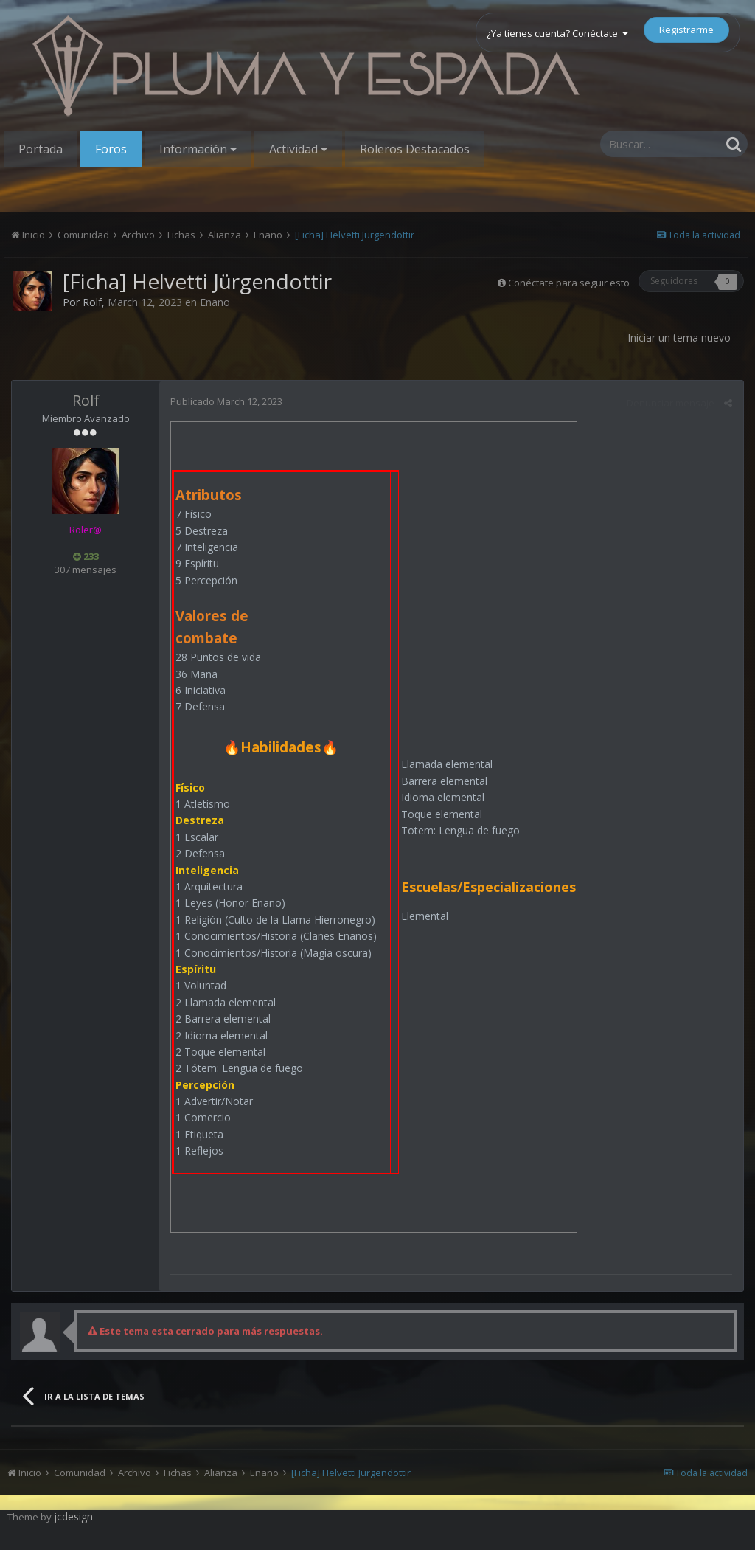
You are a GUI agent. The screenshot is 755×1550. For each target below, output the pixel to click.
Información (198, 149)
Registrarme (686, 29)
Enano (215, 302)
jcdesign (73, 1516)
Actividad (298, 149)
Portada (40, 149)
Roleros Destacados (415, 149)
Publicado (226, 401)
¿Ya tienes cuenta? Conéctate (557, 33)
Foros (111, 149)
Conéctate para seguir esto (569, 282)
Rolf (92, 302)
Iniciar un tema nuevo (679, 338)
